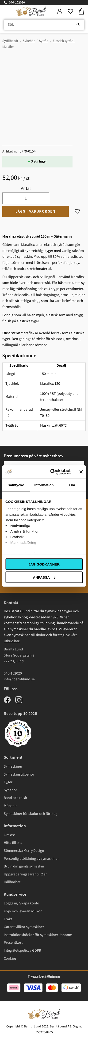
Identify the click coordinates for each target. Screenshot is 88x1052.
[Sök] (78, 25)
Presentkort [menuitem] (13, 942)
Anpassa (44, 577)
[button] (70, 11)
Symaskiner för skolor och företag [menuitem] (30, 813)
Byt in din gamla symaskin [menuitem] (24, 866)
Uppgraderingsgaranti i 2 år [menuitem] (25, 874)
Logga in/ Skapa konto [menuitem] (21, 903)
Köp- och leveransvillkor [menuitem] (23, 911)
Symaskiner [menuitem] (13, 766)
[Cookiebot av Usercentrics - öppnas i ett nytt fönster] (52, 472)
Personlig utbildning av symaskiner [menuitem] (31, 858)
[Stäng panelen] (81, 471)
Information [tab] (44, 485)
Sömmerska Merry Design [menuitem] (24, 850)
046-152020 (17, 2)
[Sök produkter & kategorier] (44, 25)
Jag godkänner (44, 564)
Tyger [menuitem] (8, 782)
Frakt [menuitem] (8, 919)
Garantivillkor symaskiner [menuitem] (24, 926)
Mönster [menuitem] (10, 805)
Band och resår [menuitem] (15, 797)
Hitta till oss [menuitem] (13, 842)
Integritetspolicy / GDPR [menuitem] (22, 950)
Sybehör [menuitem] (10, 790)
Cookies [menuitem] (10, 958)
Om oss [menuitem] (9, 835)
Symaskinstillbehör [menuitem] (19, 774)
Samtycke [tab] (16, 485)
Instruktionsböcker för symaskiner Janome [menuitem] (38, 934)
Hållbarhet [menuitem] (12, 882)
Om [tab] (72, 485)
